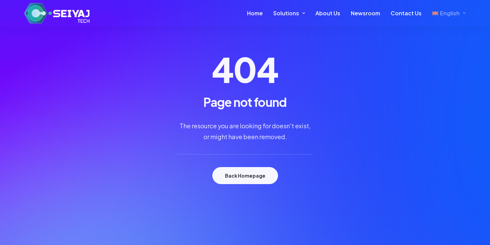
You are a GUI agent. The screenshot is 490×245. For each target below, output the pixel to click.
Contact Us (406, 13)
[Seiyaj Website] (56, 13)
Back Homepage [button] (245, 176)
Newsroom (365, 13)
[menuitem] (257, 13)
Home (255, 13)
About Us (327, 13)
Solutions (289, 13)
